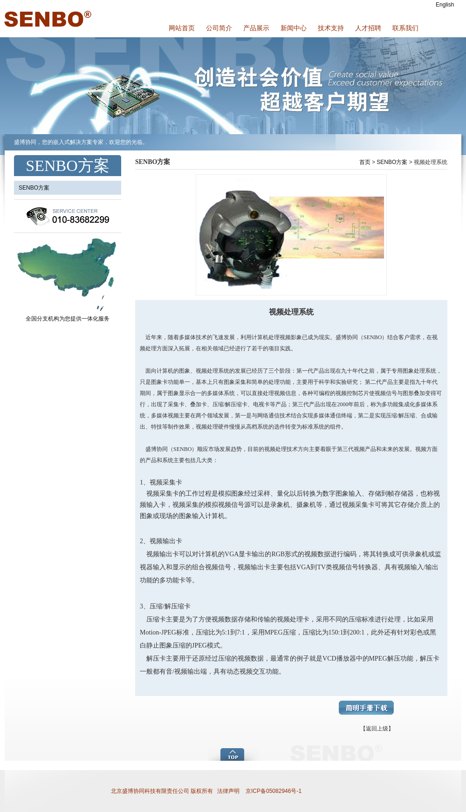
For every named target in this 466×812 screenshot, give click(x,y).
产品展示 (256, 28)
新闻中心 (294, 28)
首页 (364, 162)
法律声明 (228, 791)
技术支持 (331, 28)
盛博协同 (46, 18)
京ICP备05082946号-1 (273, 791)
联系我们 (405, 28)
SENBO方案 (392, 162)
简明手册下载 (366, 708)
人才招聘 (368, 28)
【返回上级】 (377, 728)
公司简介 (219, 28)
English (445, 4)
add (234, 753)
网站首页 (182, 28)
